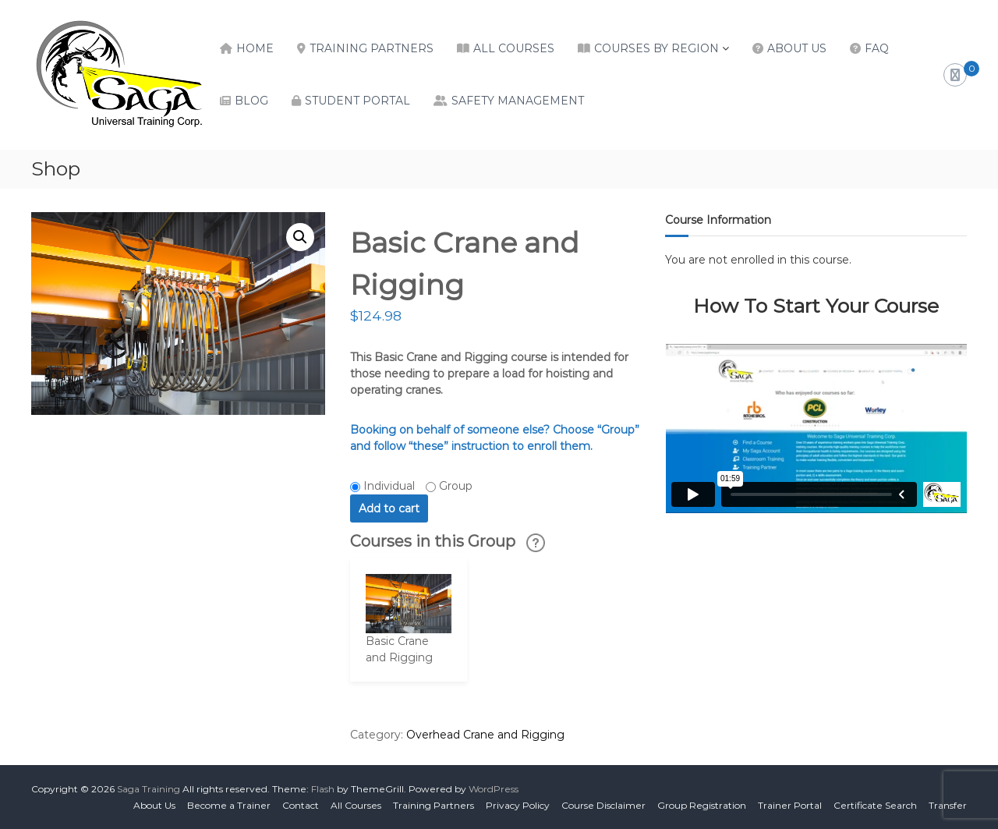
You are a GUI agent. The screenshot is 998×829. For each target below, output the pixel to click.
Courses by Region (656, 48)
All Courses (513, 48)
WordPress (493, 789)
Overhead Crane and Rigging (485, 735)
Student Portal (357, 101)
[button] (300, 237)
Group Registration (701, 805)
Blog (251, 101)
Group (455, 486)
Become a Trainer (229, 805)
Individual (389, 486)
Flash (322, 789)
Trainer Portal (790, 805)
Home (255, 48)
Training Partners (372, 48)
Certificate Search (875, 805)
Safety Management (517, 101)
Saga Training (148, 789)
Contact (300, 805)
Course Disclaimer (603, 805)
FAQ (877, 48)
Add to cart (389, 508)
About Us (796, 48)
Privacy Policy (518, 805)
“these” (428, 446)
